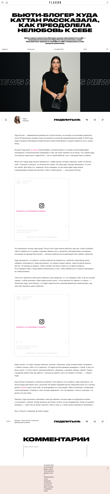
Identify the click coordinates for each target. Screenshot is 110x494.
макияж (24, 387)
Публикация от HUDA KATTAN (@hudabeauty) (41, 237)
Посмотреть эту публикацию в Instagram (31, 211)
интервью (34, 150)
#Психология (35, 420)
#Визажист (17, 420)
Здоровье (5, 49)
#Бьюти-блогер (25, 420)
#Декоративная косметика (22, 422)
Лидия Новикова (26, 119)
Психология (30, 49)
